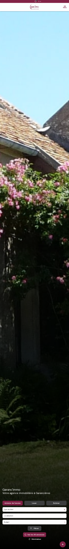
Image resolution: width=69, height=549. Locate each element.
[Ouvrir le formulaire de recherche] (34, 531)
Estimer (56, 506)
